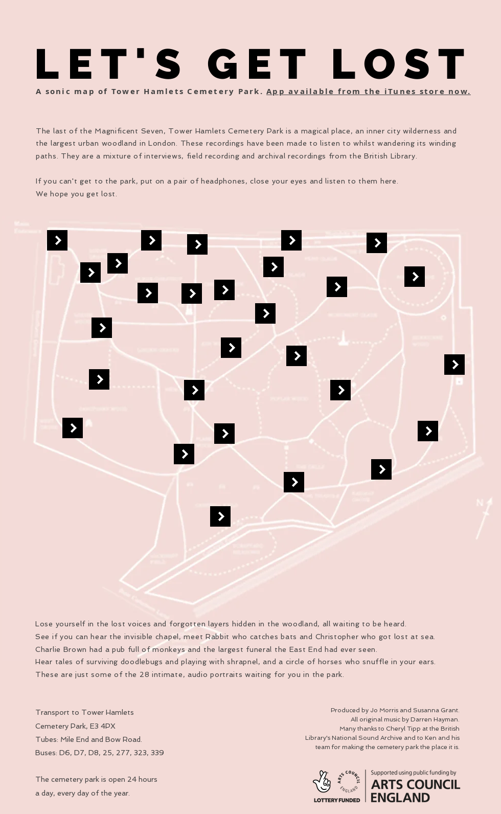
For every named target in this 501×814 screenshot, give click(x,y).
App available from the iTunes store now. (368, 91)
